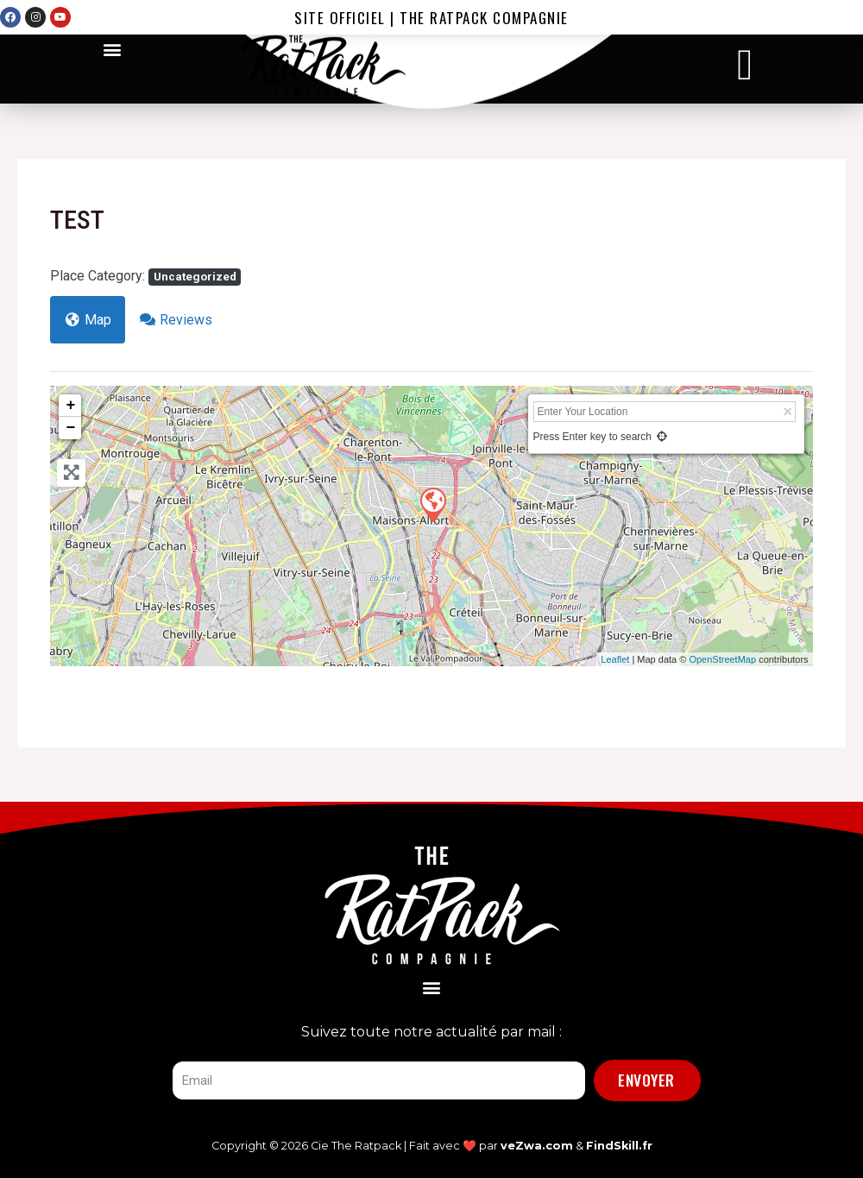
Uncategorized (195, 276)
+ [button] (70, 405)
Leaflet (615, 659)
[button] (112, 49)
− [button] (70, 428)
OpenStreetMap (722, 659)
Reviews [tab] (175, 320)
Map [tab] (87, 320)
